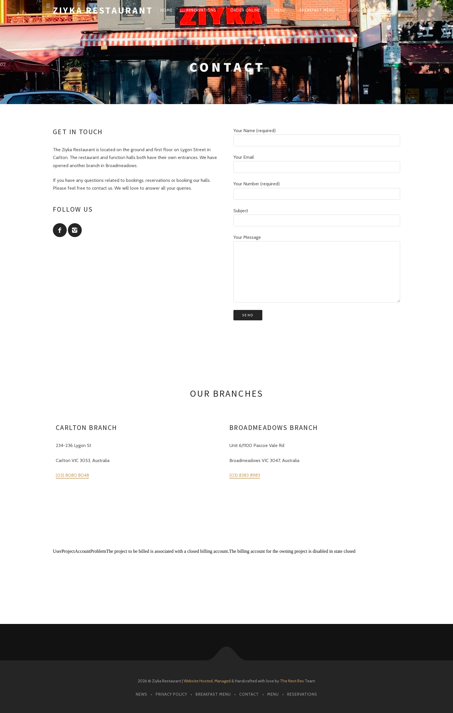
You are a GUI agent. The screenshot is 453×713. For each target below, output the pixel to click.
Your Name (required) (316, 137)
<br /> (226, 570)
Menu (280, 10)
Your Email (316, 163)
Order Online (245, 10)
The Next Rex (292, 681)
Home (166, 10)
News (141, 694)
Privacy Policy (171, 694)
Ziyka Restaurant (103, 10)
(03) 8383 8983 (244, 475)
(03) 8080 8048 (72, 475)
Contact (383, 10)
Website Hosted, (198, 681)
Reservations (201, 10)
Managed (222, 681)
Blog (354, 10)
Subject (316, 217)
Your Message (316, 268)
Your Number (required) (316, 190)
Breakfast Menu (317, 10)
